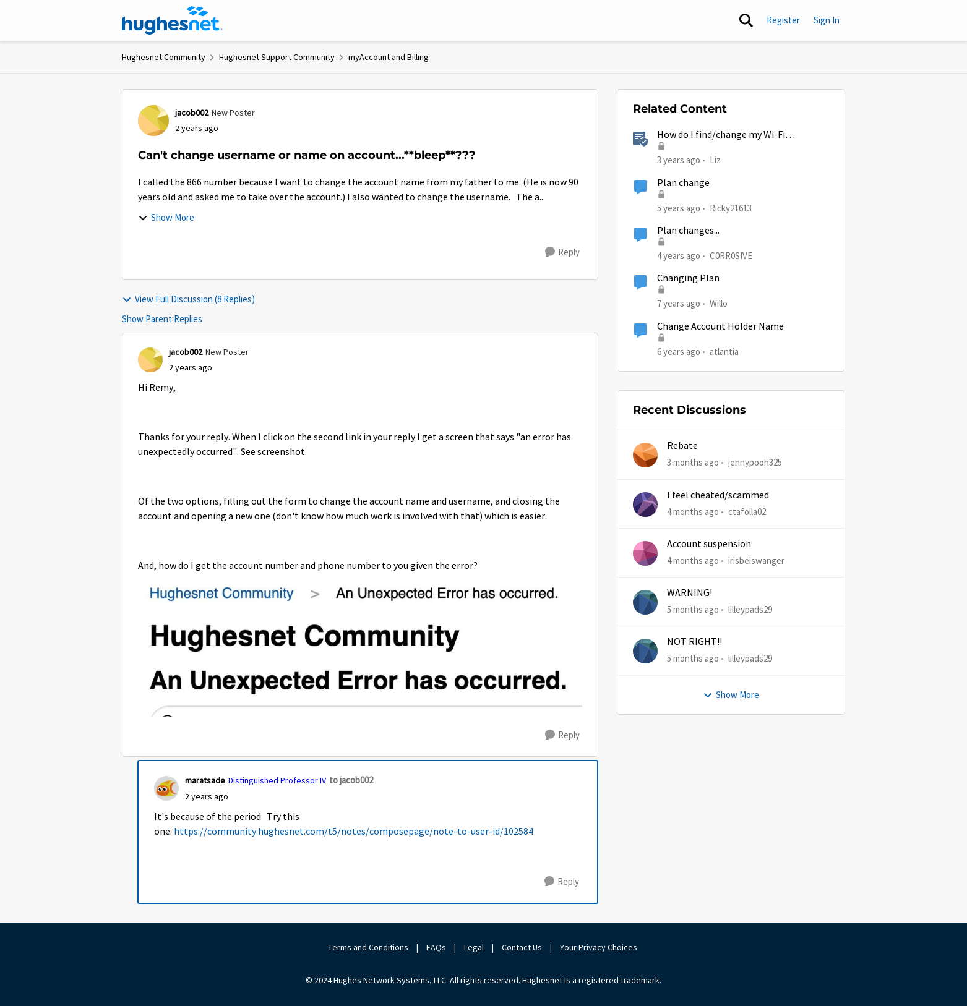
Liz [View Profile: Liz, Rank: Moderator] (715, 160)
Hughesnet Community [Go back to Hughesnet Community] (163, 56)
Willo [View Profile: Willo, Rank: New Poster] (719, 303)
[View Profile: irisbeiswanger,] (645, 553)
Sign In (827, 20)
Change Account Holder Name (720, 326)
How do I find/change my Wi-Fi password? (721, 135)
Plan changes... (688, 230)
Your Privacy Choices (599, 947)
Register (783, 20)
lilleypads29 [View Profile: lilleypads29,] (750, 609)
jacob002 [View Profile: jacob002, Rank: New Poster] (191, 112)
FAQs (436, 947)
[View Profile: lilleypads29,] (645, 602)
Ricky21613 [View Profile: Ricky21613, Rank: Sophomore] (731, 207)
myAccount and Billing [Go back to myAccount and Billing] (388, 56)
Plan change (683, 183)
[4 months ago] (693, 512)
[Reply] (562, 252)
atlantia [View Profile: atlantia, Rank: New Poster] (724, 351)
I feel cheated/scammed (718, 495)
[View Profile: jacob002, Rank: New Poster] (153, 120)
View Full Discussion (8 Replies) (188, 299)
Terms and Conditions (368, 947)
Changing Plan (688, 278)
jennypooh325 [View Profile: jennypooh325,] (755, 462)
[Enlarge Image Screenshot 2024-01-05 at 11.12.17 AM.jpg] (360, 645)
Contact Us (522, 947)
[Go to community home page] (172, 20)
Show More (166, 217)
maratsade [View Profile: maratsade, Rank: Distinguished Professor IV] (205, 780)
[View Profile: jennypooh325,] (645, 455)
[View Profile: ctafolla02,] (645, 504)
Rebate (682, 446)
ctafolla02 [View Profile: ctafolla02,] (747, 511)
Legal (474, 947)
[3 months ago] (693, 463)
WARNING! (689, 593)
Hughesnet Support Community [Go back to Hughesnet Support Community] (277, 56)
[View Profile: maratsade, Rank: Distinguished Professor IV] (166, 788)
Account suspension (709, 544)
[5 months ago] (693, 610)
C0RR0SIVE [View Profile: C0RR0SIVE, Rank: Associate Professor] (731, 256)
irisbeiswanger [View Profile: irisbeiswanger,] (756, 560)
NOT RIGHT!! (694, 642)
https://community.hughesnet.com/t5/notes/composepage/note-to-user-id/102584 (353, 831)
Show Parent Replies (162, 319)
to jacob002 (351, 780)
